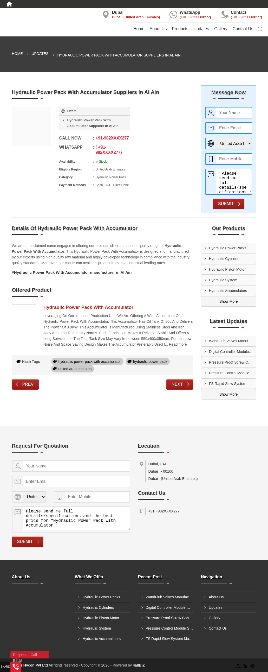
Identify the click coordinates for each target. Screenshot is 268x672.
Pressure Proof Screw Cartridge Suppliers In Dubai (232, 362)
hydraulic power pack (150, 361)
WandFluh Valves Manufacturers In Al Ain (232, 341)
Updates (201, 29)
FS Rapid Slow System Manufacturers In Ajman (232, 384)
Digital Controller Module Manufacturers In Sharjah (232, 352)
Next (177, 384)
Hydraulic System (223, 280)
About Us (158, 29)
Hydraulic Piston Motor (227, 269)
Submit (226, 203)
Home (139, 29)
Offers (71, 111)
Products (180, 29)
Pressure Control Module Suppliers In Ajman (232, 373)
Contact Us (243, 29)
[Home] (9, 4)
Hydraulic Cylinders (224, 259)
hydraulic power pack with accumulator (89, 361)
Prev (28, 384)
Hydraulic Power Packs (227, 248)
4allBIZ (139, 665)
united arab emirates (75, 369)
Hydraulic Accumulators (228, 291)
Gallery (220, 29)
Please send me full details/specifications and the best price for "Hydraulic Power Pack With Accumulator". (234, 181)
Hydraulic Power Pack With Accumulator (88, 307)
